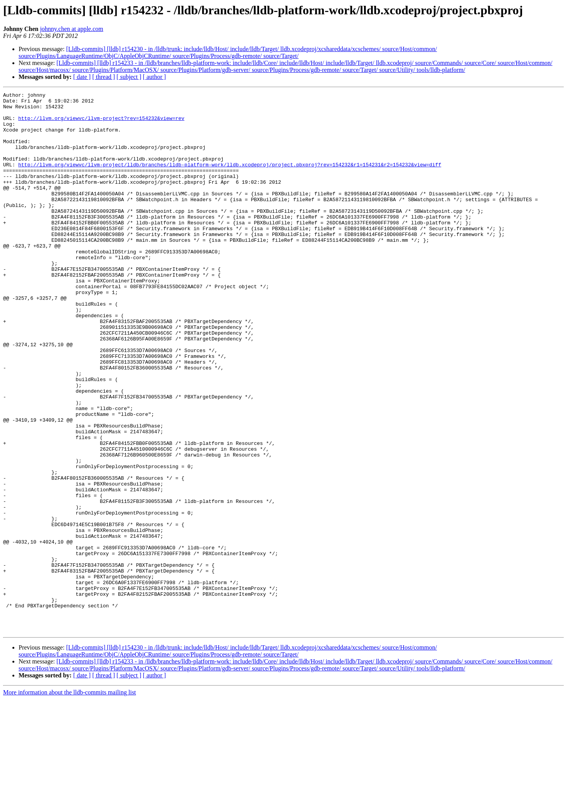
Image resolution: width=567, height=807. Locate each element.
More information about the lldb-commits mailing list (69, 800)
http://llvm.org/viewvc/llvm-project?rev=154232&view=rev (101, 123)
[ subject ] (129, 77)
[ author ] (154, 77)
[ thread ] (103, 77)
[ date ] (82, 77)
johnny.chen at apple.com (71, 29)
